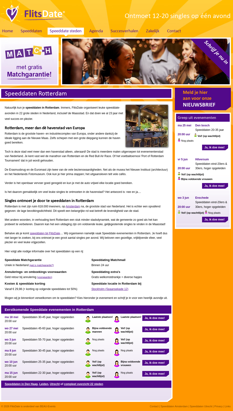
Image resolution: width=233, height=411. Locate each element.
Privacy (218, 406)
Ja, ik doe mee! (155, 318)
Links (228, 406)
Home (7, 31)
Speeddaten (31, 31)
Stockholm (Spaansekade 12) (109, 289)
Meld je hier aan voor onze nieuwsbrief (203, 99)
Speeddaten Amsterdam (174, 406)
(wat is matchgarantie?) (41, 265)
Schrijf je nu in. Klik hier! (208, 60)
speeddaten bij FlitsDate (45, 233)
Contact (174, 31)
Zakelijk (152, 31)
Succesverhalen (124, 31)
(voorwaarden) (44, 277)
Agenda (96, 31)
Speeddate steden (66, 31)
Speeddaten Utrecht (201, 406)
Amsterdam (73, 206)
